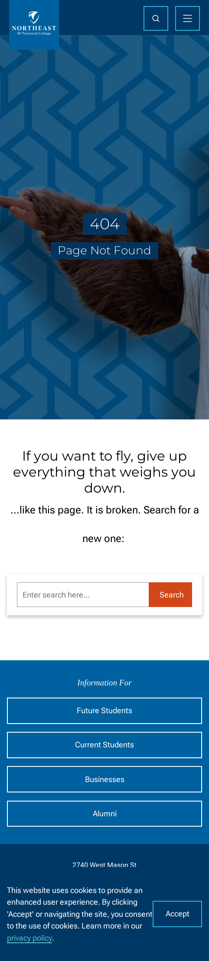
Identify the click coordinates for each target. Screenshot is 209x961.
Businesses (104, 779)
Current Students (104, 744)
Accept (177, 913)
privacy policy (29, 937)
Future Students (104, 710)
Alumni (105, 813)
